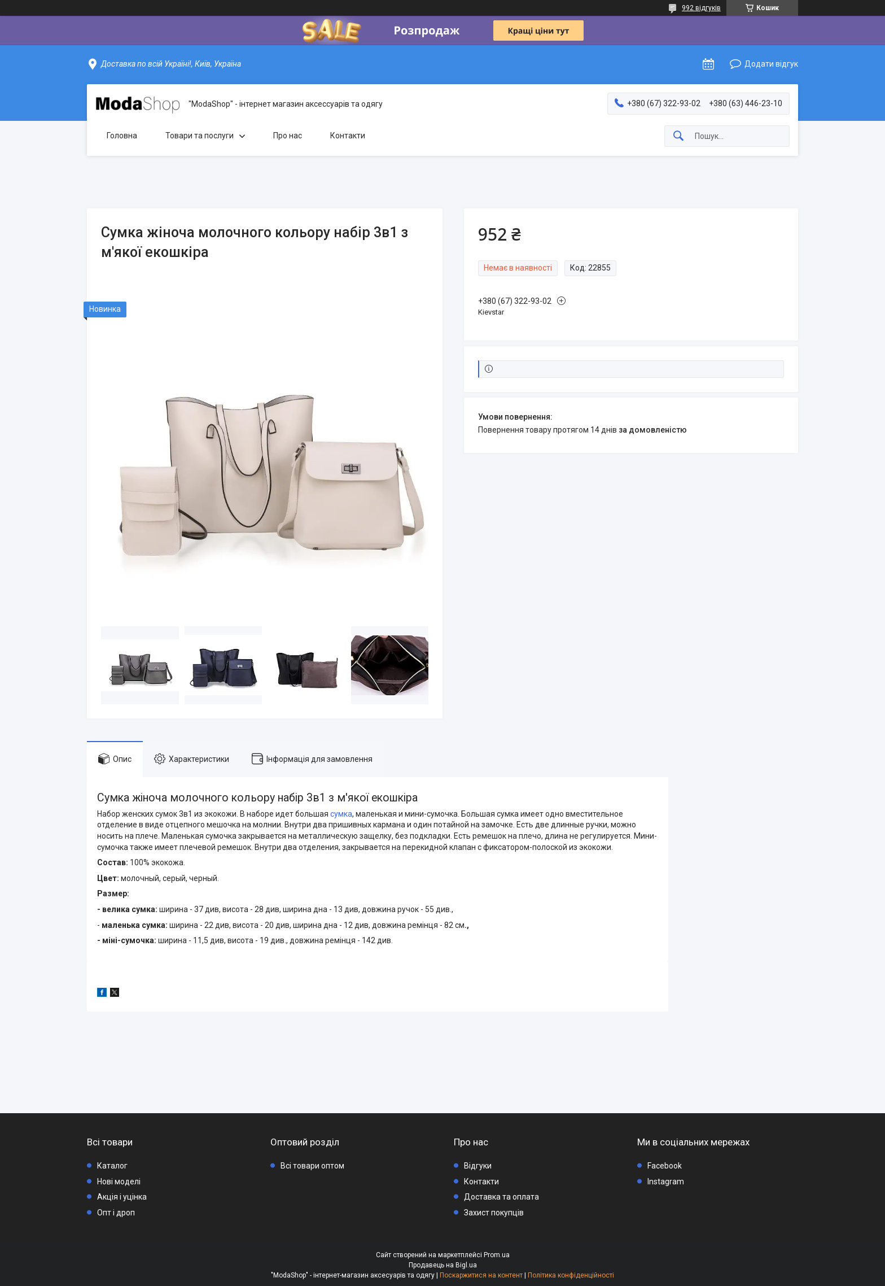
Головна (122, 135)
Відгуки (478, 1165)
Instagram (665, 1181)
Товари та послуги (199, 135)
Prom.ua (497, 1255)
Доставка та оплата (501, 1196)
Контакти (347, 135)
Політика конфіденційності (571, 1275)
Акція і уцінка (122, 1196)
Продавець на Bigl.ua (443, 1265)
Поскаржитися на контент (481, 1275)
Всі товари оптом (312, 1165)
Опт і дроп (116, 1212)
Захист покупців (494, 1212)
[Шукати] (678, 136)
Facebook (664, 1165)
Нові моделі (119, 1181)
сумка (341, 813)
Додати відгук (771, 63)
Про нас (287, 135)
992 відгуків (701, 8)
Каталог (112, 1165)
